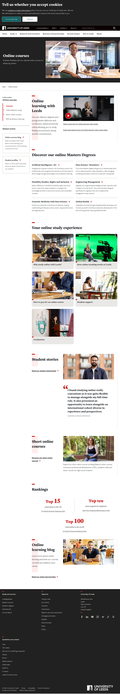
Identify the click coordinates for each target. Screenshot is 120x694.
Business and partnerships (53, 34)
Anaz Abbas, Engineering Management (79, 416)
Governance (46, 609)
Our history (45, 603)
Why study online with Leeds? (47, 265)
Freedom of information (9, 691)
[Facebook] (81, 617)
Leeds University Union (10, 675)
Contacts (5, 671)
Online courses (12, 87)
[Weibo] (102, 617)
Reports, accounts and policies (52, 613)
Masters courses (7, 603)
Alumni (74, 28)
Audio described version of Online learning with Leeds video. (85, 130)
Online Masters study (14, 110)
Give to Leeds (88, 34)
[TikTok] (108, 617)
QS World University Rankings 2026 (53, 511)
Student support (85, 302)
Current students (43, 28)
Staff (54, 28)
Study (13, 34)
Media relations (7, 661)
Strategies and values (48, 616)
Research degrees (8, 606)
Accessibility (31, 688)
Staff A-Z (5, 668)
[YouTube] (92, 617)
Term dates (6, 648)
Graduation (39, 340)
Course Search (7, 613)
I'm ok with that (12, 19)
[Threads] (113, 617)
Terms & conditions (43, 688)
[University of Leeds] (102, 688)
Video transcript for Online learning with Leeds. (80, 124)
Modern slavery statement (27, 691)
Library (4, 655)
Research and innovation (30, 34)
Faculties (63, 28)
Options (30, 19)
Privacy (23, 688)
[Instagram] (97, 617)
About (99, 34)
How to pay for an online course (48, 302)
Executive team (47, 623)
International (6, 609)
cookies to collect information (19, 10)
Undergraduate (7, 599)
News (43, 626)
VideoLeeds (6, 665)
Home (4, 34)
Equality (44, 619)
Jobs (3, 645)
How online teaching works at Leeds (94, 265)
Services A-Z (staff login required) (13, 651)
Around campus (73, 34)
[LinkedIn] (87, 617)
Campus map (46, 599)
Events (44, 630)
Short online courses (13, 115)
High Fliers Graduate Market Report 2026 (96, 511)
